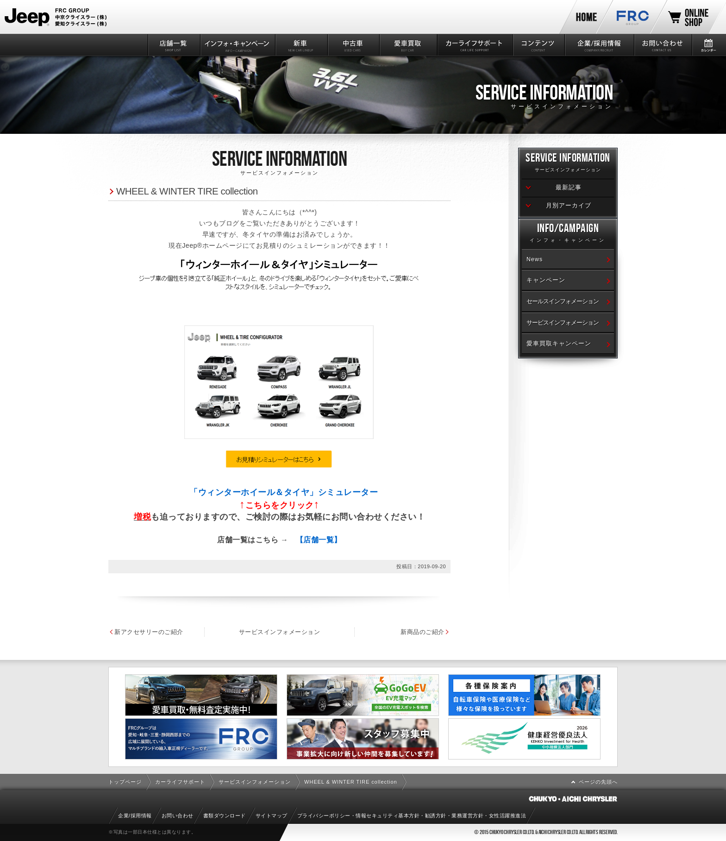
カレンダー (708, 45)
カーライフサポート (474, 45)
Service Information (568, 163)
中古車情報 (353, 45)
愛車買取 (408, 45)
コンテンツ (538, 45)
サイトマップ (272, 815)
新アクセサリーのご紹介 (148, 631)
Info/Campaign (568, 234)
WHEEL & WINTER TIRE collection (187, 191)
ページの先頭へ (598, 782)
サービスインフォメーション (303, 631)
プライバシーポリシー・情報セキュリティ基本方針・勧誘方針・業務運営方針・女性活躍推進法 (411, 815)
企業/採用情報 (598, 45)
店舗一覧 (173, 45)
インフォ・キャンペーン (237, 45)
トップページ (125, 782)
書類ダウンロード (224, 815)
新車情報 (301, 45)
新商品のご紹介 (471, 631)
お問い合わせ (662, 45)
